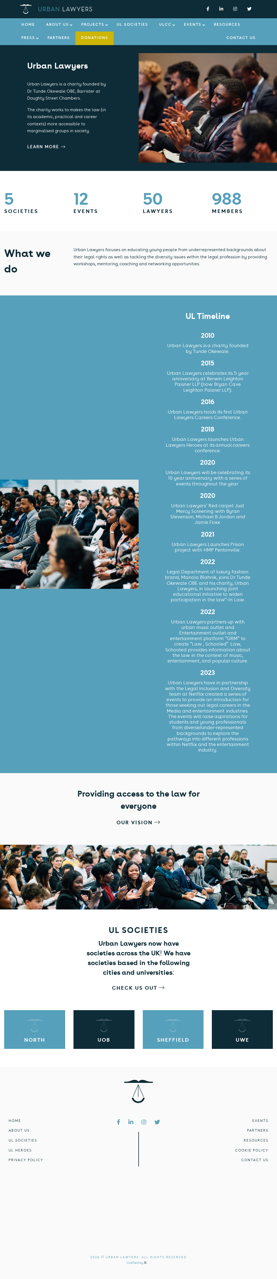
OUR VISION (138, 823)
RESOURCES (256, 1140)
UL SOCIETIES (23, 1140)
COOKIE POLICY (251, 1150)
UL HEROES (20, 1150)
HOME (15, 1121)
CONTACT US (254, 1160)
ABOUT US (19, 1130)
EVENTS (260, 1121)
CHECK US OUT (138, 988)
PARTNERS (257, 1130)
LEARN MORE (46, 147)
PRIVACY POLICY (26, 1160)
